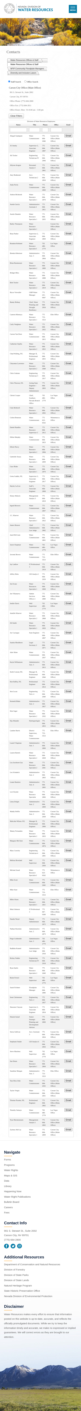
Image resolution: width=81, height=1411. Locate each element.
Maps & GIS (10, 1175)
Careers (8, 1207)
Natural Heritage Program (18, 1285)
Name (18, 125)
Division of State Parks (16, 1275)
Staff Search (16, 82)
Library (8, 1186)
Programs (9, 1165)
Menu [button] (73, 10)
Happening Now (12, 1191)
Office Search (32, 82)
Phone (45, 125)
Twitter (13, 1246)
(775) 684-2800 (12, 1239)
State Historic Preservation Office (22, 1290)
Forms (7, 1159)
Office (56, 125)
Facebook (6, 1246)
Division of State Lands (16, 1280)
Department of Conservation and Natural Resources (32, 1264)
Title (34, 125)
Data (6, 1180)
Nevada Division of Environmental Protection (28, 1296)
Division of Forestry (14, 1269)
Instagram (19, 1246)
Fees (6, 1212)
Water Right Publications (17, 1196)
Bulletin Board (11, 1202)
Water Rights (11, 1170)
